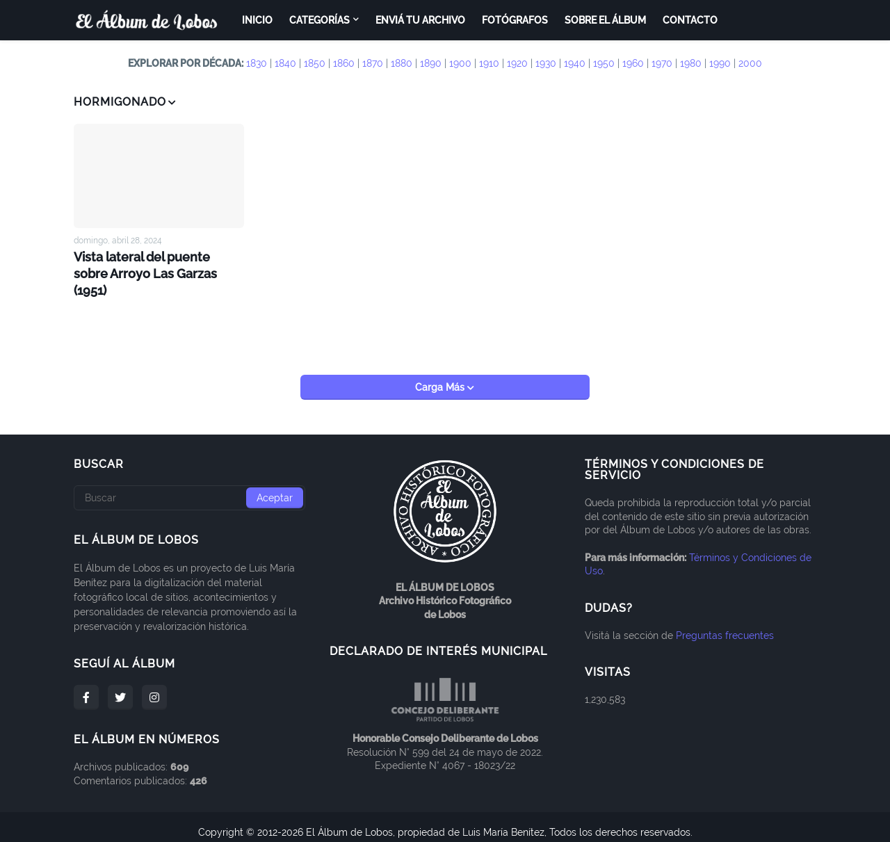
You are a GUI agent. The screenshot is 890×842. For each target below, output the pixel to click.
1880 (401, 63)
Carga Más (441, 376)
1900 (460, 63)
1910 (489, 63)
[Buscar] (189, 487)
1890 (431, 63)
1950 (604, 63)
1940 (574, 63)
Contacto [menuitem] (690, 20)
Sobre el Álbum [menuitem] (605, 20)
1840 (285, 63)
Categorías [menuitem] (319, 20)
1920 (517, 63)
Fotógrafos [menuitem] (515, 20)
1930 (545, 63)
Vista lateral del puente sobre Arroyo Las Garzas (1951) (153, 263)
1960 (633, 63)
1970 (662, 63)
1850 (314, 63)
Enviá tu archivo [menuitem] (420, 20)
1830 (256, 63)
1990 (720, 63)
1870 (372, 63)
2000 (750, 63)
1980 (691, 63)
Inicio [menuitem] (257, 20)
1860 (344, 63)
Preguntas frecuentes (725, 624)
